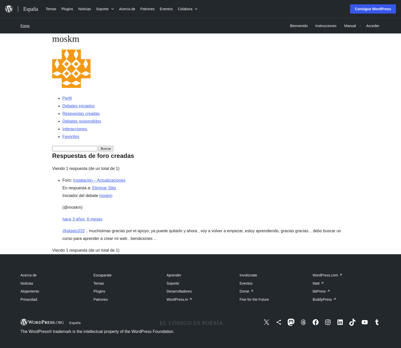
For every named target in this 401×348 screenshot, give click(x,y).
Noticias (26, 283)
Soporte (172, 283)
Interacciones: (75, 129)
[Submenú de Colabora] (187, 9)
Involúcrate (248, 275)
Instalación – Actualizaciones (99, 180)
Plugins (99, 291)
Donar (247, 291)
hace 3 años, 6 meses (82, 219)
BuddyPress (324, 299)
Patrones (101, 299)
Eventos (246, 283)
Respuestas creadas (81, 113)
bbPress (321, 291)
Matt (318, 283)
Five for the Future (254, 299)
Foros (25, 26)
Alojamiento (29, 291)
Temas (99, 283)
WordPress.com (327, 275)
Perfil (67, 98)
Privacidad (28, 299)
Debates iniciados (78, 106)
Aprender (173, 275)
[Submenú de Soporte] (105, 9)
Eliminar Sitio (104, 188)
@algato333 (73, 231)
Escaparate (103, 275)
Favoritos (70, 136)
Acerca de (28, 275)
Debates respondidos (81, 121)
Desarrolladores (179, 291)
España (75, 323)
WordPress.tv (179, 299)
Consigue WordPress (373, 9)
